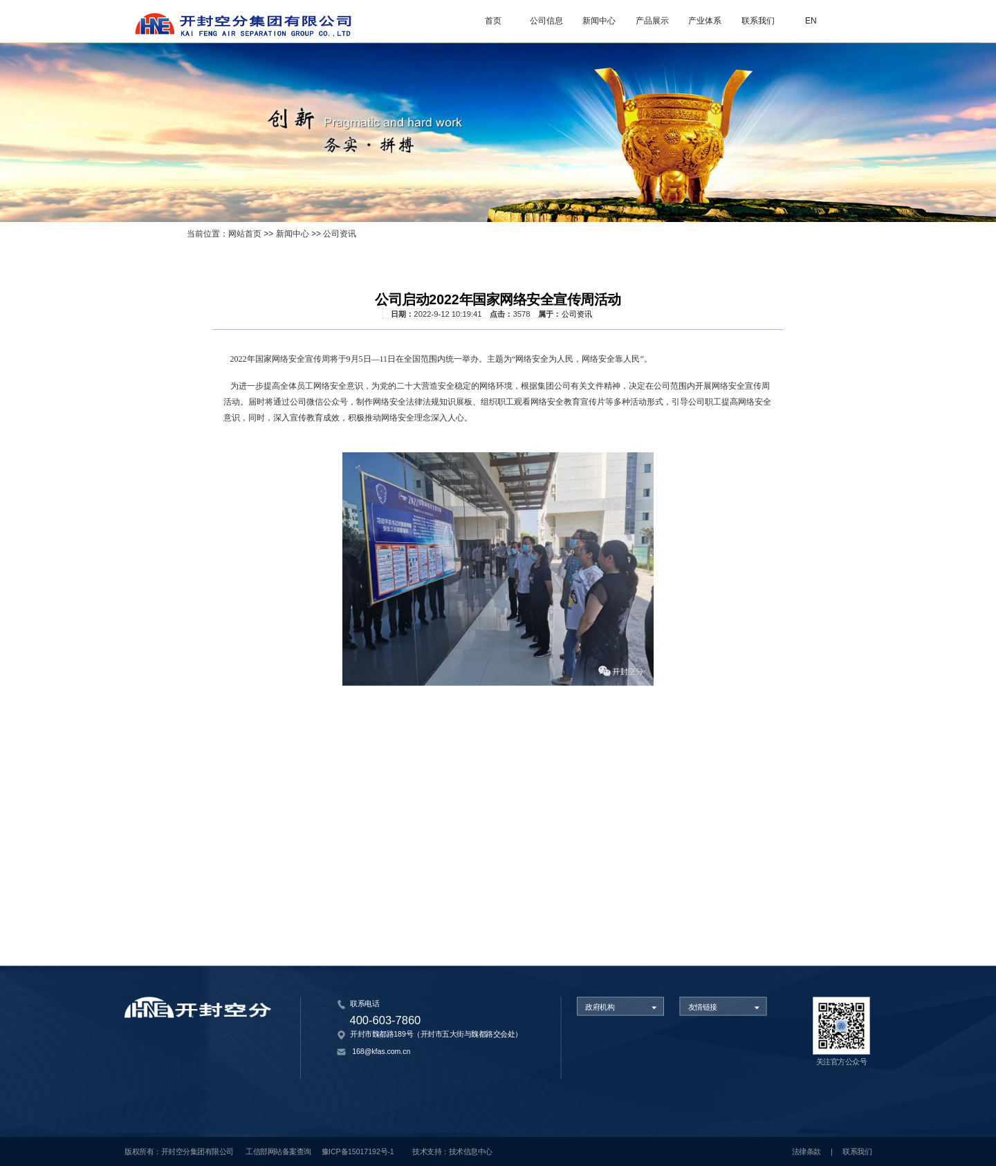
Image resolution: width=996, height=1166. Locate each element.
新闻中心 (599, 20)
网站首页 (244, 234)
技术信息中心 (470, 1151)
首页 (493, 20)
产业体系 (704, 20)
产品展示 (652, 20)
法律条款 (806, 1151)
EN (811, 20)
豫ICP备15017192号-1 (358, 1151)
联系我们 (758, 20)
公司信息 (546, 20)
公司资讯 (339, 234)
